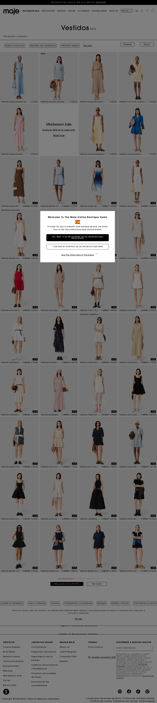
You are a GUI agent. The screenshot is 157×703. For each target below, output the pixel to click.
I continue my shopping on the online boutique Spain (78, 247)
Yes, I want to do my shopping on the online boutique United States (78, 237)
